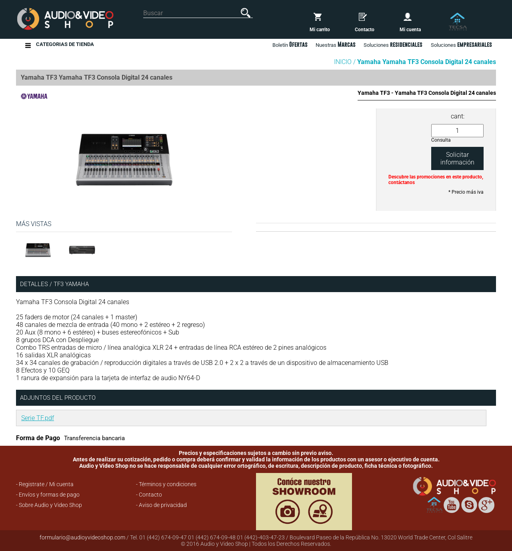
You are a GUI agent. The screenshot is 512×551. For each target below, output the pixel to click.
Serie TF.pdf (37, 418)
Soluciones (461, 44)
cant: (457, 116)
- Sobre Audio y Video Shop (49, 505)
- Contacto (149, 494)
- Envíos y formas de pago (48, 494)
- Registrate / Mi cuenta (45, 484)
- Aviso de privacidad (161, 505)
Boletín (290, 44)
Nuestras (336, 44)
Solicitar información (457, 158)
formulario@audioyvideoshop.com (82, 537)
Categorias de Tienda (65, 45)
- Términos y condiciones (166, 484)
